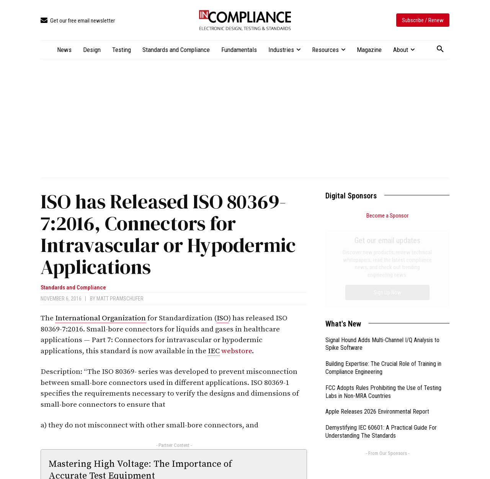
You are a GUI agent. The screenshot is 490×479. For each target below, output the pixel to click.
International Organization (100, 318)
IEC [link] (214, 351)
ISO (223, 318)
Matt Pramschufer (120, 299)
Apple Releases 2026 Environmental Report (377, 325)
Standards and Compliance (73, 288)
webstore (236, 351)
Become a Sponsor (387, 215)
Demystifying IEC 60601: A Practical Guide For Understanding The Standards (381, 345)
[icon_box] (78, 21)
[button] (440, 49)
